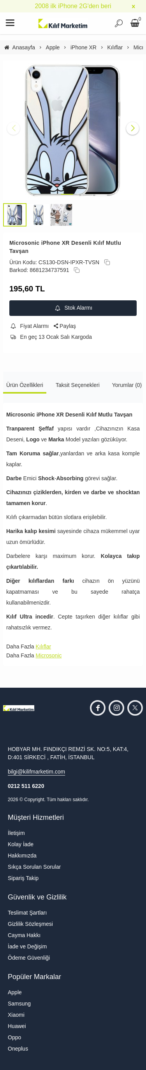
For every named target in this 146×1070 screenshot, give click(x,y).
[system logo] (63, 23)
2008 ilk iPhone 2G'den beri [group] (73, 6)
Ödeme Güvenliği (29, 958)
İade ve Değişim (27, 946)
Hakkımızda (22, 855)
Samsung (19, 1003)
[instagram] (116, 708)
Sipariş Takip (23, 878)
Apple (15, 992)
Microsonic (48, 655)
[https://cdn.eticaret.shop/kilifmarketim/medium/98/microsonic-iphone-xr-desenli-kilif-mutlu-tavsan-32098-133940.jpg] (73, 130)
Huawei (17, 1026)
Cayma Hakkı (24, 935)
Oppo (14, 1037)
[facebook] (98, 708)
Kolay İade (20, 844)
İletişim (16, 833)
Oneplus (18, 1049)
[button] (67, 194)
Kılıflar (43, 646)
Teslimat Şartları (27, 913)
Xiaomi (16, 1015)
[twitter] (135, 708)
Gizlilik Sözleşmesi (30, 924)
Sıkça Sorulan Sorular (34, 867)
